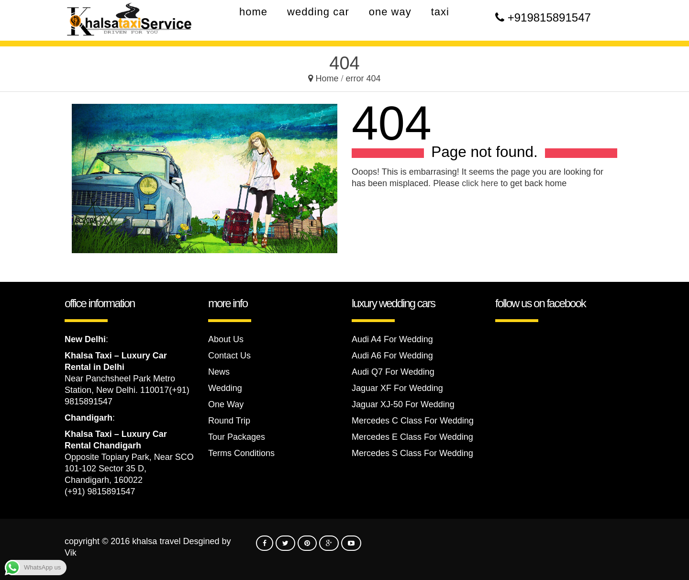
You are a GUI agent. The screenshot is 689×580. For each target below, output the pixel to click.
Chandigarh (88, 418)
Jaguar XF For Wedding (397, 388)
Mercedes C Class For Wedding (413, 420)
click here (480, 183)
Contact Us (229, 355)
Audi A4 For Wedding (392, 339)
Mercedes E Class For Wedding (412, 437)
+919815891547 (549, 17)
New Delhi (85, 339)
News (219, 372)
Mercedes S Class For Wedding (412, 453)
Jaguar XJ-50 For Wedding (403, 404)
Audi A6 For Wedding (392, 355)
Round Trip (229, 420)
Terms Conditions (241, 453)
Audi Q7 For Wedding (393, 372)
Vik (71, 553)
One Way (226, 404)
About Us (226, 339)
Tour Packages (236, 437)
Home (326, 78)
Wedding (225, 388)
